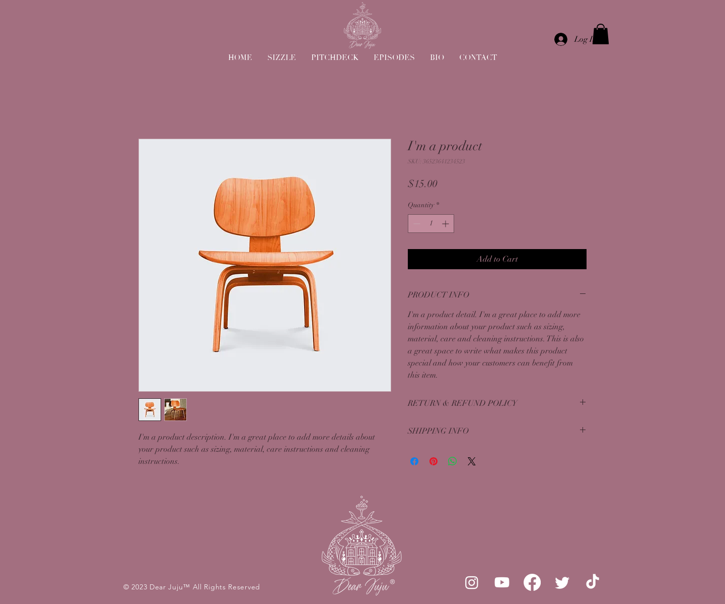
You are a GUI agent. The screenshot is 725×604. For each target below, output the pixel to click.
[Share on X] (472, 461)
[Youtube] (502, 582)
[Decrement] (415, 223)
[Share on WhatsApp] (453, 461)
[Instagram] (471, 582)
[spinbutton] (431, 223)
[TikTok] (592, 582)
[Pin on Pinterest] (433, 461)
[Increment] (446, 223)
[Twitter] (562, 582)
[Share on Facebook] (414, 461)
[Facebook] (532, 582)
